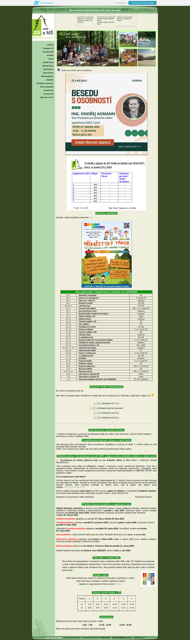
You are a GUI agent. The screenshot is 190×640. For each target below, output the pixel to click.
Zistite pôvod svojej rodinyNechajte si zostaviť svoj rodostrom (85, 20)
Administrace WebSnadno (72, 638)
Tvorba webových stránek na (96, 638)
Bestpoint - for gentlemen (106, 17)
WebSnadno (46, 2)
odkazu (118, 584)
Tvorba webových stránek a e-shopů (126, 26)
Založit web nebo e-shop (142, 3)
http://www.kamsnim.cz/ (74, 487)
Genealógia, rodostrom (85, 17)
